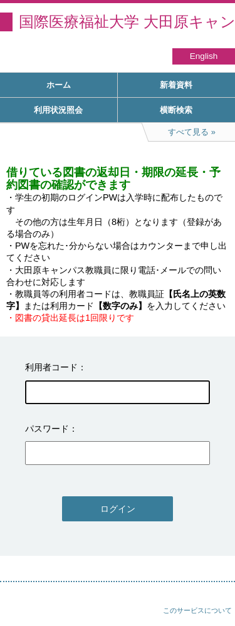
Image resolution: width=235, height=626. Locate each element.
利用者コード (51, 367)
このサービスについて (197, 610)
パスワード (47, 429)
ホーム (58, 85)
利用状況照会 (58, 110)
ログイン (117, 509)
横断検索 (176, 110)
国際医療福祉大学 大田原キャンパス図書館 (127, 21)
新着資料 (176, 85)
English (204, 56)
